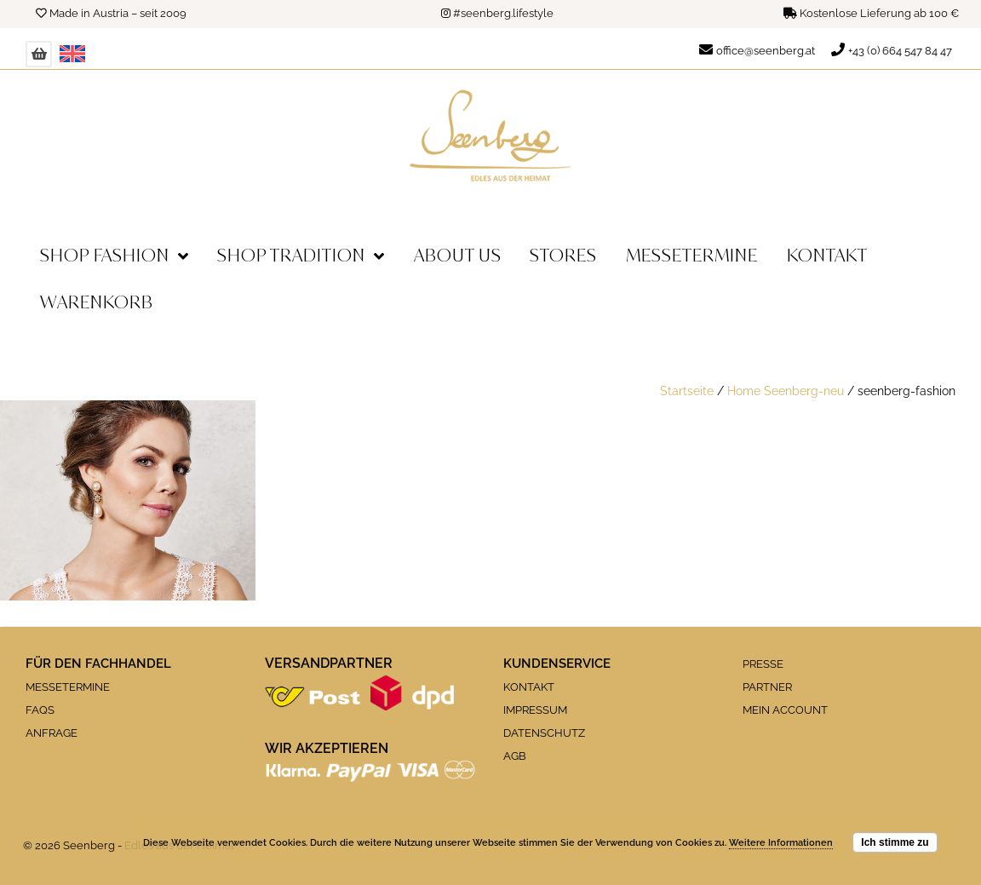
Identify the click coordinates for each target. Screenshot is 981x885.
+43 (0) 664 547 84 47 (900, 50)
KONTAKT (528, 687)
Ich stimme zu (894, 842)
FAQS (40, 710)
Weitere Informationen (781, 842)
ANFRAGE (51, 733)
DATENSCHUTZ (544, 733)
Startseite (687, 390)
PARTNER (767, 687)
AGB (514, 756)
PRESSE (763, 664)
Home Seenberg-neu (785, 390)
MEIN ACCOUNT (785, 710)
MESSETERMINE (68, 687)
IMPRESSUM (535, 710)
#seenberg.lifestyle (503, 13)
